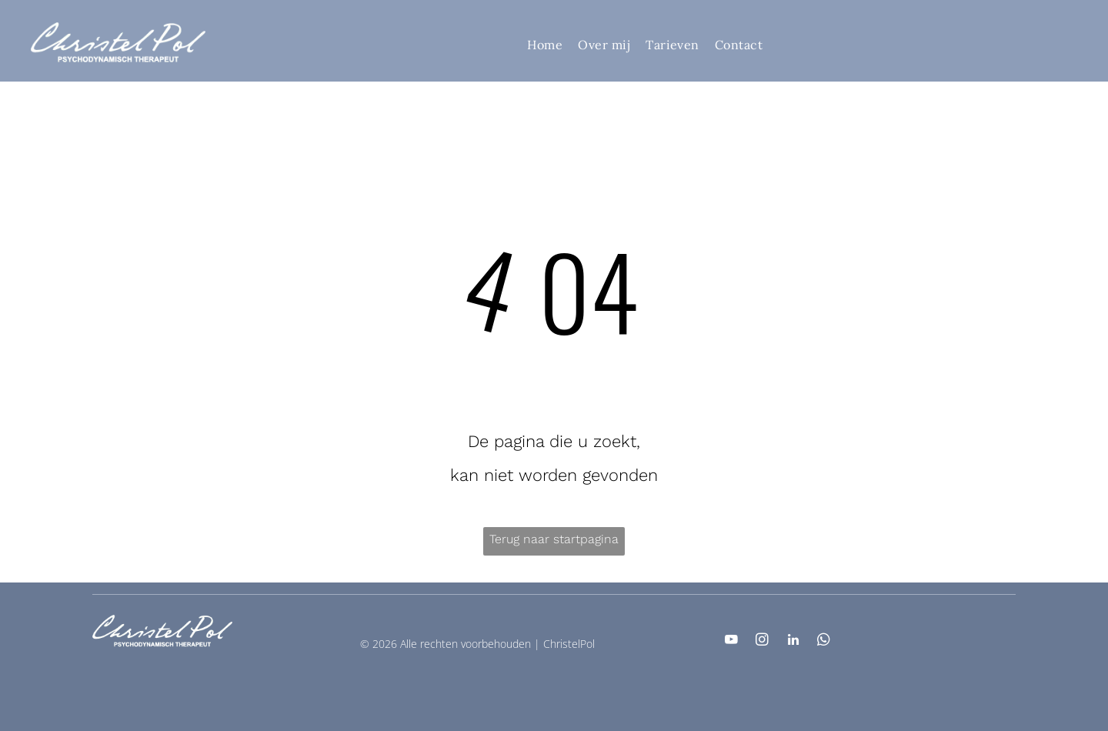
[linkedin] (793, 641)
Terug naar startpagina (554, 539)
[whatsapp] (823, 641)
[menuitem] (544, 44)
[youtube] (731, 641)
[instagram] (762, 641)
